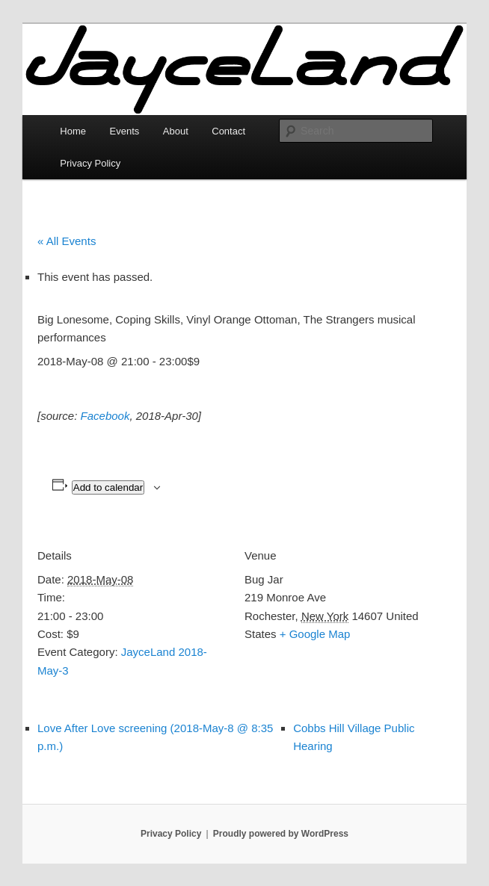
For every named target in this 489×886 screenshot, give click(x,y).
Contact (228, 131)
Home (73, 131)
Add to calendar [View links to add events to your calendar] (108, 487)
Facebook (105, 415)
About (175, 131)
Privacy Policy (90, 163)
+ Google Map (315, 634)
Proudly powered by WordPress (280, 833)
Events (125, 131)
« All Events (66, 241)
